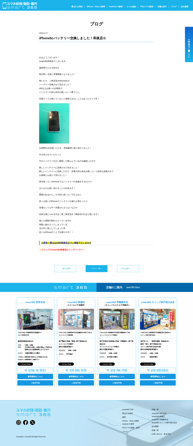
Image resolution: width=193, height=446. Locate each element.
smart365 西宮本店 (159, 413)
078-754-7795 (119, 370)
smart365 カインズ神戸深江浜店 (164, 423)
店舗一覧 (155, 409)
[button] (96, 54)
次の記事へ (126, 268)
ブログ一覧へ (96, 268)
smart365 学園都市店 (160, 420)
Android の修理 (116, 6)
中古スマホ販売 (146, 6)
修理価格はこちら (35, 376)
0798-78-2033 (37, 370)
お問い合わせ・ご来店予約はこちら (189, 47)
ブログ (174, 6)
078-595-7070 (78, 370)
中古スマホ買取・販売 (131, 428)
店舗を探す (162, 6)
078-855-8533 (159, 370)
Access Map (26, 364)
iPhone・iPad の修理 (96, 6)
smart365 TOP (127, 409)
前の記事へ (67, 268)
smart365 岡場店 (158, 416)
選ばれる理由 (77, 6)
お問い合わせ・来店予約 (161, 434)
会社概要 (184, 6)
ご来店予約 (35, 383)
